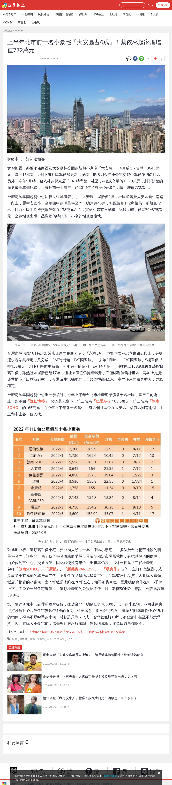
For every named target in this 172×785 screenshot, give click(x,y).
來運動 (127, 14)
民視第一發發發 (64, 14)
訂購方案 (163, 5)
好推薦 (83, 14)
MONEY (7, 22)
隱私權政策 (110, 775)
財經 (14, 638)
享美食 (22, 22)
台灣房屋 (59, 638)
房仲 (69, 638)
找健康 (141, 14)
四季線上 (7, 30)
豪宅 (32, 638)
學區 (49, 638)
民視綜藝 (43, 14)
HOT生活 (98, 14)
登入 (150, 5)
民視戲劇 (27, 14)
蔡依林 (23, 638)
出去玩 (36, 22)
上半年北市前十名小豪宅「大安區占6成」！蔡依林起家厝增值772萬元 (77, 632)
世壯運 (113, 14)
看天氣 (154, 14)
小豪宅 (41, 638)
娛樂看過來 (9, 14)
